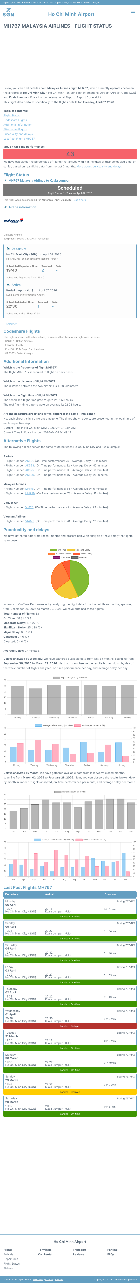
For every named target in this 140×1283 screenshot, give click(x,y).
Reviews (78, 1254)
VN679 (29, 521)
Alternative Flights (15, 129)
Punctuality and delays (18, 134)
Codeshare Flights (15, 120)
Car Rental (45, 1254)
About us (59, 1279)
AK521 (29, 461)
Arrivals (8, 1254)
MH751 (29, 488)
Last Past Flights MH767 (19, 138)
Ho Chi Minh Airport (71, 14)
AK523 (29, 465)
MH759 (30, 493)
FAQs (110, 1254)
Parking (112, 1249)
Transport (79, 1249)
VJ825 (29, 507)
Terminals (44, 1249)
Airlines (8, 1268)
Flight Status (11, 115)
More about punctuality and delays (99, 166)
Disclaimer (38, 1279)
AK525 (29, 470)
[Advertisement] (70, 58)
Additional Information (17, 124)
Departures (10, 1259)
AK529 (29, 475)
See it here (80, 199)
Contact (49, 1279)
